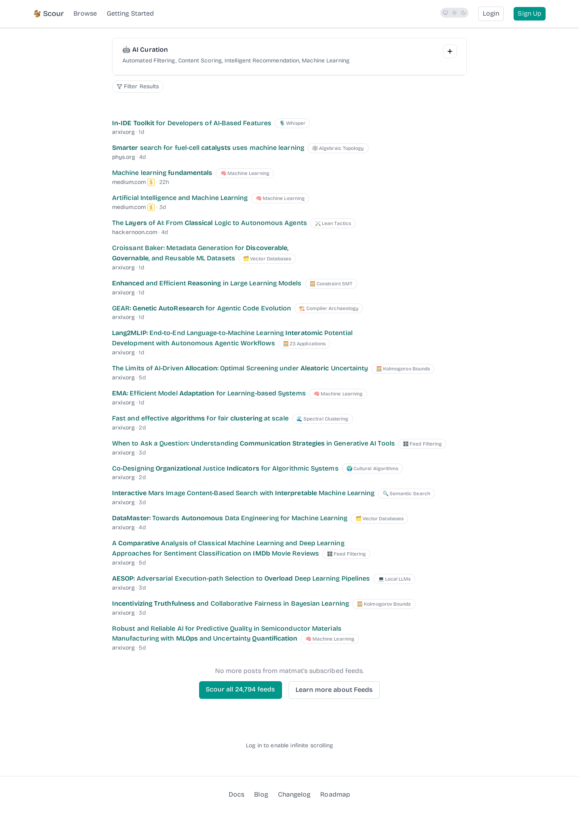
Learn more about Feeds (334, 690)
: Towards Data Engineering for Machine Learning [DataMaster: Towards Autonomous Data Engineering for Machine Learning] (229, 518)
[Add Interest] (450, 51)
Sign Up (529, 13)
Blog (261, 794)
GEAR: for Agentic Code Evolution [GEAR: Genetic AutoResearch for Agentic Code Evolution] (201, 308)
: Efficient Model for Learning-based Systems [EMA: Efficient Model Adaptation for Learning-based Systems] (209, 393)
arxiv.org (123, 132)
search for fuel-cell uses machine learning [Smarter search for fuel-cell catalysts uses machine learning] (208, 148)
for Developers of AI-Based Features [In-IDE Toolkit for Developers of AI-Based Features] (191, 123)
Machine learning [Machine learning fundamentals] (162, 173)
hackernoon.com (134, 232)
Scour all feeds (240, 689)
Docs (236, 794)
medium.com (129, 182)
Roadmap (335, 794)
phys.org (123, 157)
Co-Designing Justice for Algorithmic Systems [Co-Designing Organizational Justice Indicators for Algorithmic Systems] (225, 468)
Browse (84, 13)
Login (491, 13)
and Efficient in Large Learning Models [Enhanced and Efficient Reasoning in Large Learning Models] (207, 283)
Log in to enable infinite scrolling (289, 745)
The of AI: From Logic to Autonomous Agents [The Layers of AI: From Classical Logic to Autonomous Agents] (209, 223)
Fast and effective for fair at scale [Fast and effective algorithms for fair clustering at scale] (200, 418)
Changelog (294, 794)
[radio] (445, 13)
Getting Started (130, 13)
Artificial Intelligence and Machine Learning (180, 198)
